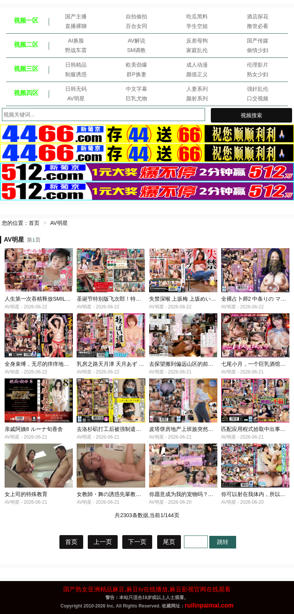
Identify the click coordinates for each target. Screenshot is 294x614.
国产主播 (76, 16)
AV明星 (76, 98)
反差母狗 (197, 41)
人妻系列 (197, 89)
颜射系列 (197, 98)
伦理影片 (257, 65)
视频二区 (26, 44)
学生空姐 (197, 26)
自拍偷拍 (136, 16)
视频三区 (26, 68)
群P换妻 (136, 74)
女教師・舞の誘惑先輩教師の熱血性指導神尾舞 (133, 494)
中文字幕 (136, 89)
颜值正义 (197, 74)
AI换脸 (76, 41)
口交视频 (257, 98)
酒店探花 (257, 16)
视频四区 (26, 93)
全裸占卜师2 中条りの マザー (256, 299)
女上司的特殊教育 (26, 494)
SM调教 (136, 50)
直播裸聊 (76, 26)
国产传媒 (257, 41)
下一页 (137, 542)
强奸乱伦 (257, 89)
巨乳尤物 (136, 98)
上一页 (103, 542)
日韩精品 (76, 65)
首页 (34, 223)
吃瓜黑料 (197, 16)
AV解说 (136, 41)
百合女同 (136, 26)
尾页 (169, 542)
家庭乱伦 (197, 50)
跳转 (222, 542)
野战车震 (76, 50)
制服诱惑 (76, 74)
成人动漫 (197, 65)
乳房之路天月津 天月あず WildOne (118, 364)
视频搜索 (251, 115)
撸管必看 (257, 26)
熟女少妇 (257, 74)
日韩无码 (76, 89)
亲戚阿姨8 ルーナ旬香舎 (34, 429)
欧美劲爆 (136, 65)
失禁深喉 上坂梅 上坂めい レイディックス (199, 299)
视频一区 (26, 20)
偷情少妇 (257, 50)
